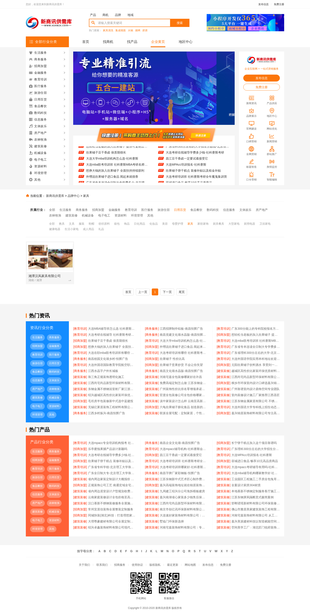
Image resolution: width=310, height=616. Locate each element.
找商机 (108, 42)
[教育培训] (80, 328)
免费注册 (279, 4)
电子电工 (104, 215)
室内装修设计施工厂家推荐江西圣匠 (255, 395)
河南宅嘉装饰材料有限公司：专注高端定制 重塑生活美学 (184, 527)
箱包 (117, 223)
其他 (150, 215)
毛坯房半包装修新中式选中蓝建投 (110, 401)
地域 (130, 15)
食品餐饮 (196, 209)
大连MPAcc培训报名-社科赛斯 (186, 166)
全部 (52, 209)
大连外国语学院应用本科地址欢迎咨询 (255, 359)
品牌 (118, 15)
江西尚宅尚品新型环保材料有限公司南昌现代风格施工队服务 (112, 383)
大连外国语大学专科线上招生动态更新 (255, 407)
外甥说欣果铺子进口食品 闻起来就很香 (112, 178)
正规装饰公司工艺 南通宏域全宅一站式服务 (112, 485)
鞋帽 (91, 223)
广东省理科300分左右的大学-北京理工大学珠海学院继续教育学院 (255, 352)
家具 (86, 195)
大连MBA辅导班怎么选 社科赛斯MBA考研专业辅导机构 (112, 328)
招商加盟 (98, 209)
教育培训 (131, 209)
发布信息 (263, 4)
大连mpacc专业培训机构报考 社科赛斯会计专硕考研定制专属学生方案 (112, 443)
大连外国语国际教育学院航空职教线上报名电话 (112, 365)
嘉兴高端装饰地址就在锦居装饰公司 (184, 485)
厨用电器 (249, 223)
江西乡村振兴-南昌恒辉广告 (106, 413)
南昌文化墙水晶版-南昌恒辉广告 (181, 371)
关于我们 (84, 564)
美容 (165, 223)
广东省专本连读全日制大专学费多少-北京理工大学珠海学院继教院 (255, 346)
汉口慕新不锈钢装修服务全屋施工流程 (112, 503)
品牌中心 (74, 195)
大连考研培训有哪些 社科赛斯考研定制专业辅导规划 (184, 352)
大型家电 (234, 223)
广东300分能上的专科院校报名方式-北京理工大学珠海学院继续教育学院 (255, 328)
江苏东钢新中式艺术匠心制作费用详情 (184, 479)
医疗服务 (147, 209)
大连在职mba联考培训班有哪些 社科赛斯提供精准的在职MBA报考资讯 (112, 352)
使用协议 (137, 564)
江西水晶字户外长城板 (103, 371)
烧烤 (137, 30)
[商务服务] (152, 328)
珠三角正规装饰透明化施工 (106, 377)
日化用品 (139, 223)
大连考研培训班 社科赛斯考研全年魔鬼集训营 (196, 178)
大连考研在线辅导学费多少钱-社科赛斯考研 (195, 154)
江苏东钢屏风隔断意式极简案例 (252, 497)
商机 (105, 15)
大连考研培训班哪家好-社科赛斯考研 (184, 467)
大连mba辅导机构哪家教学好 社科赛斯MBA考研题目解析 (255, 473)
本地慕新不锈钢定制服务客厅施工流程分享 (255, 491)
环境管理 (137, 215)
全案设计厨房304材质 (245, 485)
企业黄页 (158, 42)
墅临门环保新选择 (172, 521)
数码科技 (213, 209)
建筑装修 (71, 215)
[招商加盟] (224, 334)
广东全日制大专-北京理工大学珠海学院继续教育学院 (112, 473)
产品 (93, 15)
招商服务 (119, 564)
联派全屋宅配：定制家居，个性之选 (184, 413)
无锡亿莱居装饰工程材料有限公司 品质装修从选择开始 (112, 407)
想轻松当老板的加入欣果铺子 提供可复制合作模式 (118, 148)
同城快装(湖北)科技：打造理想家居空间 (112, 515)
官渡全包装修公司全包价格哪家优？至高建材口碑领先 (184, 395)
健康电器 (54, 229)
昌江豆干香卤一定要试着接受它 (187, 160)
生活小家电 (72, 229)
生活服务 (65, 209)
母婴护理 (177, 223)
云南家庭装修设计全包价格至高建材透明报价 (112, 497)
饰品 (127, 223)
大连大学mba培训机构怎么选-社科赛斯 (112, 160)
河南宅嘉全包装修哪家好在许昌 (181, 377)
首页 (85, 42)
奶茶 (145, 30)
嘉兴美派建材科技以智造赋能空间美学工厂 (255, 521)
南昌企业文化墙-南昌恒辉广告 (180, 443)
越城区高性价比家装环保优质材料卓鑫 (255, 371)
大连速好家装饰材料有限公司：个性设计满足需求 (184, 515)
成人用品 (88, 229)
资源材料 (121, 215)
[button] (146, 120)
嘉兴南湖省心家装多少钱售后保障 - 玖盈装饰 (184, 497)
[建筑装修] (224, 371)
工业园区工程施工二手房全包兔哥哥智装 (255, 479)
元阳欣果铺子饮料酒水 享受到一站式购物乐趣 (255, 365)
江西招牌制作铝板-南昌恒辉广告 (181, 328)
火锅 (130, 30)
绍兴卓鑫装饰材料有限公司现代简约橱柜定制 (112, 527)
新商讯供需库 (55, 195)
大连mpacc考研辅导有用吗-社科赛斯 (255, 467)
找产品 (132, 42)
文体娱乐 (245, 209)
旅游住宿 (164, 209)
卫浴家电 (265, 223)
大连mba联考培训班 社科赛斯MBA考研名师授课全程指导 (118, 166)
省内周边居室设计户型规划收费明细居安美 (112, 491)
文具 (71, 223)
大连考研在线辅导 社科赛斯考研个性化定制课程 (112, 334)
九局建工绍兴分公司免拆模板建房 (182, 491)
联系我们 (102, 564)
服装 (81, 223)
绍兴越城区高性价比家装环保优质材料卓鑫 (112, 395)
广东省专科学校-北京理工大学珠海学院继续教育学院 (112, 467)
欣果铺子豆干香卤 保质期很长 (106, 154)
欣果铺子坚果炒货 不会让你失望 (181, 365)
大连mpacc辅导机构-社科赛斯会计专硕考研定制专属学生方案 (184, 449)
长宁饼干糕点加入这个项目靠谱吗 (254, 443)
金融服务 (114, 209)
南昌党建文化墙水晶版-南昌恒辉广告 (184, 334)
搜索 (180, 23)
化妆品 (153, 223)
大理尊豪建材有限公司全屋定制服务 (112, 521)
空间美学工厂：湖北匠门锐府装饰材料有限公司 (255, 527)
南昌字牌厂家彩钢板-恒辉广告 (180, 473)
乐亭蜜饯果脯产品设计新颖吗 (107, 449)
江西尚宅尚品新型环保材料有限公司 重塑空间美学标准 (184, 503)
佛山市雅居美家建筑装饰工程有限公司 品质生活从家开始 (255, 509)
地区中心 (185, 42)
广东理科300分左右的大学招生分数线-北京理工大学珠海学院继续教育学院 (197, 148)
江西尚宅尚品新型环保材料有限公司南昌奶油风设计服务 (255, 377)
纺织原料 (104, 223)
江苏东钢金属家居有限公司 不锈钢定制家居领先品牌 (255, 401)
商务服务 (82, 209)
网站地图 (190, 564)
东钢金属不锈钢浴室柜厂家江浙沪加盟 (112, 389)
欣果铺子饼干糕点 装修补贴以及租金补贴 (193, 172)
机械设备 (88, 215)
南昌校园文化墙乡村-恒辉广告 (108, 359)
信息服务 (229, 209)
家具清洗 (108, 30)
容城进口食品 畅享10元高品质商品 (254, 461)
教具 (62, 223)
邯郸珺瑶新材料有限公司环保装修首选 (255, 503)
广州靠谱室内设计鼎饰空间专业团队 (255, 389)
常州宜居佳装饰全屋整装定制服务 (110, 509)
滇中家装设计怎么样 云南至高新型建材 (184, 401)
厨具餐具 (218, 223)
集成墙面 (120, 30)
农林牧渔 (55, 215)
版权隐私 (155, 564)
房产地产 (262, 209)
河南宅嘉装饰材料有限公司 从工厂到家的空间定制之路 (255, 515)
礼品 (101, 229)
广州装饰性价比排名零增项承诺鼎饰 (184, 389)
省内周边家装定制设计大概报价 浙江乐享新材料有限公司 (112, 479)
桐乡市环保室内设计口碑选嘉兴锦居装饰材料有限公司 (255, 383)
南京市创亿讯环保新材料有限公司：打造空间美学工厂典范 (184, 509)
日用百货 (180, 209)
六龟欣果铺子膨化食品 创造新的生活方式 (184, 407)
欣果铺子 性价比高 (172, 359)
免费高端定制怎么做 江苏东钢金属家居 (184, 383)
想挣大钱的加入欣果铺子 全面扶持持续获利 (115, 172)
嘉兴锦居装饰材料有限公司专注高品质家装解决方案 (255, 413)
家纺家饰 (203, 223)
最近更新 (172, 564)
